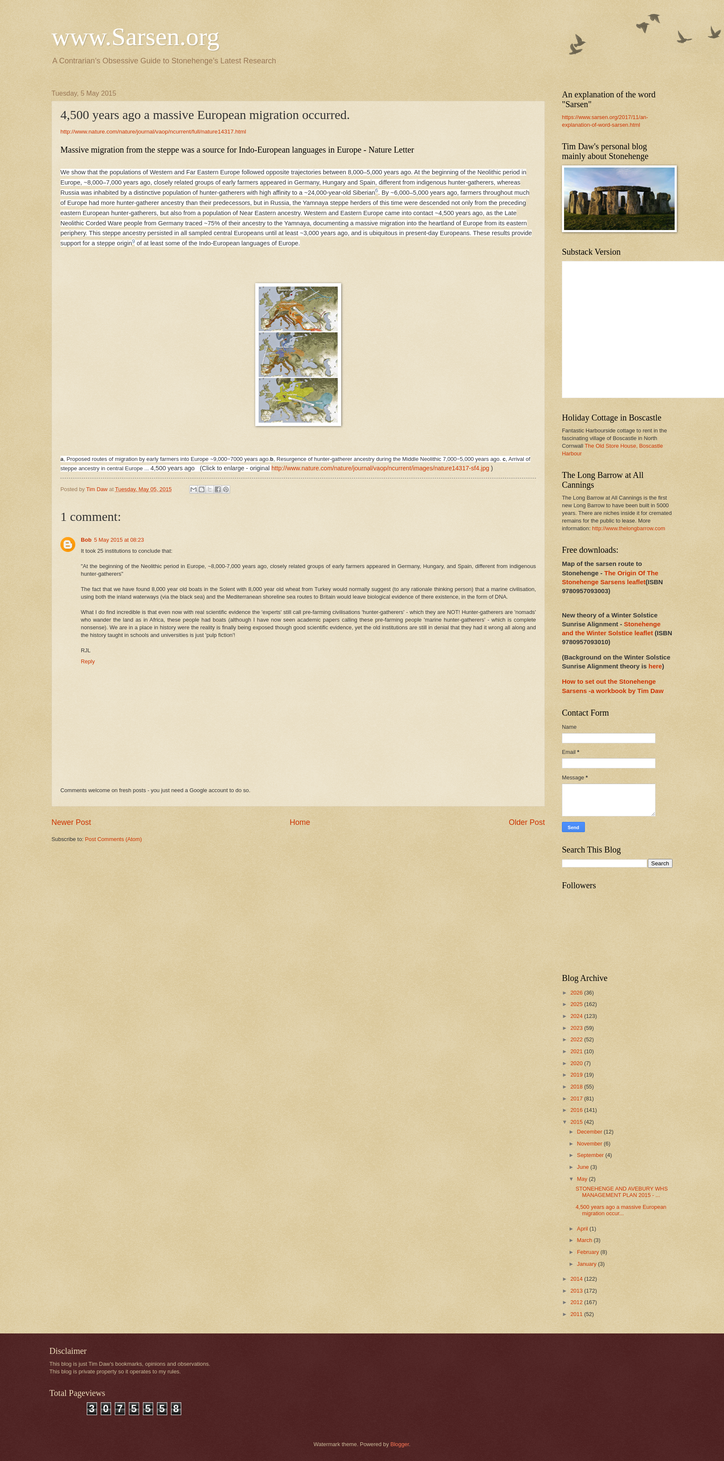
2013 (577, 1291)
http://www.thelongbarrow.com (628, 528)
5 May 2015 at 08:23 (119, 540)
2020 (577, 1063)
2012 (577, 1302)
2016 (577, 1110)
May (583, 1179)
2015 (577, 1122)
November (590, 1143)
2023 (577, 1028)
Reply (88, 661)
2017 (577, 1098)
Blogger (400, 1444)
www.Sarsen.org (135, 37)
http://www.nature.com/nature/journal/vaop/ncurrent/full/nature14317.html (154, 131)
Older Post (527, 822)
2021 (577, 1051)
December (590, 1131)
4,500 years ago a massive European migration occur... (621, 1210)
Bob (86, 540)
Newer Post (71, 822)
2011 (577, 1314)
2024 (577, 1016)
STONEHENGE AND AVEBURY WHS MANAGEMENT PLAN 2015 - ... (622, 1191)
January (587, 1264)
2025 (577, 1004)
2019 (577, 1075)
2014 (577, 1279)
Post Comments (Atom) (113, 839)
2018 (577, 1086)
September (591, 1155)
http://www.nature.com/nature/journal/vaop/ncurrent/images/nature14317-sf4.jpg (381, 468)
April (583, 1228)
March (585, 1240)
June (583, 1167)
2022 (577, 1039)
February (588, 1252)
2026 (577, 992)
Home (300, 822)
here (655, 666)
